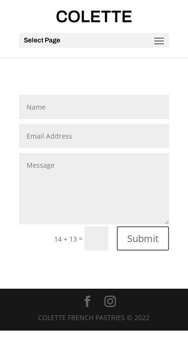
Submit (143, 238)
